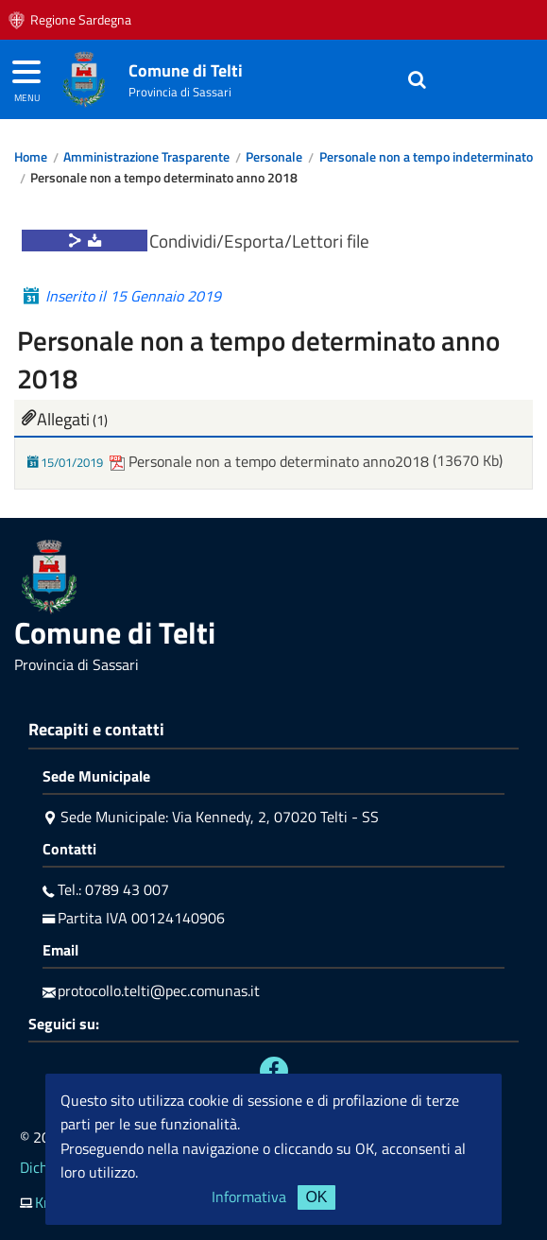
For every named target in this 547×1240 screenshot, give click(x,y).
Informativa (249, 1196)
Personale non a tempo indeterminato (426, 156)
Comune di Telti (185, 70)
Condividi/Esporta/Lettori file (259, 240)
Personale (274, 156)
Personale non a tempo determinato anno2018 (271, 461)
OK (316, 1197)
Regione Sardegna (80, 19)
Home (30, 156)
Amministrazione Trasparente (146, 156)
